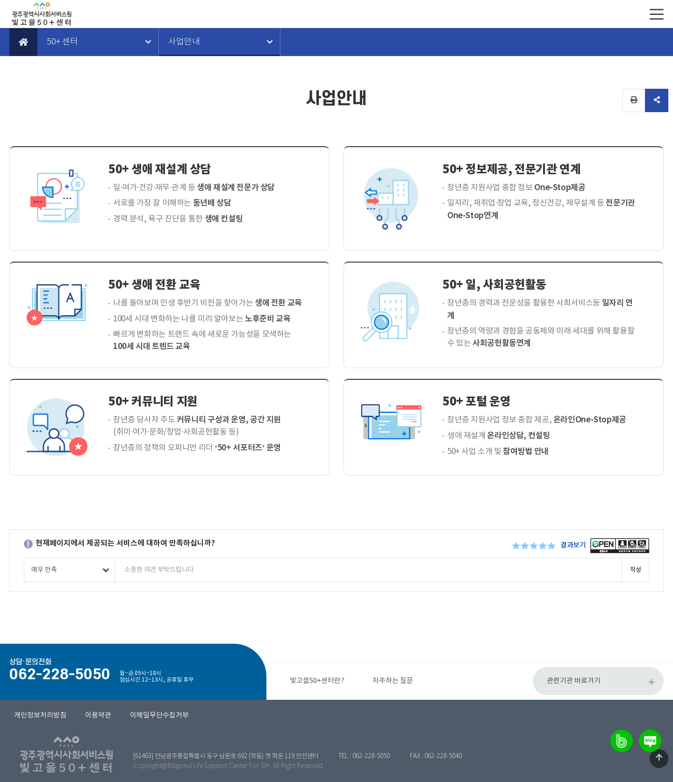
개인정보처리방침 (40, 715)
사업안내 (184, 42)
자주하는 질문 (392, 681)
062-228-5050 (371, 756)
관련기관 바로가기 (574, 681)
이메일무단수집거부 (159, 715)
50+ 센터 (62, 42)
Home (23, 42)
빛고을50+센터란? (317, 681)
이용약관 (98, 715)
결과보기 (573, 545)
